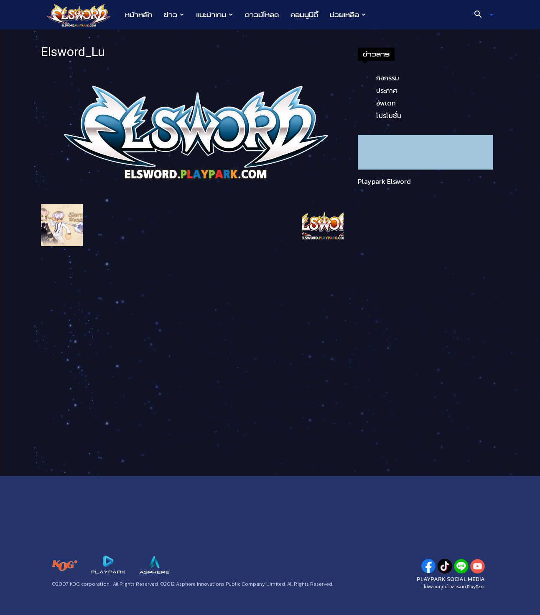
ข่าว (174, 14)
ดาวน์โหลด (262, 14)
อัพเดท (386, 103)
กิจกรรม (387, 78)
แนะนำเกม (214, 14)
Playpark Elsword (384, 181)
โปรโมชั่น (388, 116)
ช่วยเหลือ (348, 14)
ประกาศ (386, 90)
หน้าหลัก (138, 14)
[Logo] (83, 15)
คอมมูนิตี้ (304, 14)
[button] (480, 15)
